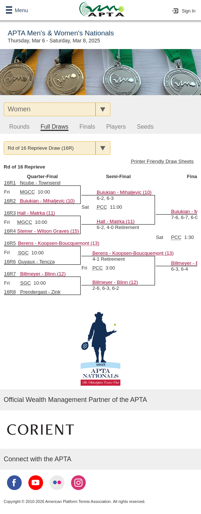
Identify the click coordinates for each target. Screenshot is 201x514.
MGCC (27, 192)
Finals (87, 127)
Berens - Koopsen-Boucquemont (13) (58, 243)
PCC (102, 207)
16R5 (10, 243)
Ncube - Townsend (40, 182)
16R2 (10, 201)
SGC (23, 253)
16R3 (10, 213)
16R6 (10, 261)
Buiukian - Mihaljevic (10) (47, 201)
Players (116, 127)
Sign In (188, 11)
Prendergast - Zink (40, 292)
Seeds (145, 127)
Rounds (19, 127)
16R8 (10, 292)
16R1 (10, 182)
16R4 (10, 231)
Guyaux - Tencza (36, 261)
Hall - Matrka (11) (116, 221)
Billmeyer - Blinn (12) (115, 282)
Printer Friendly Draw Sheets (162, 161)
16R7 (10, 274)
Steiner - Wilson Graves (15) (48, 231)
